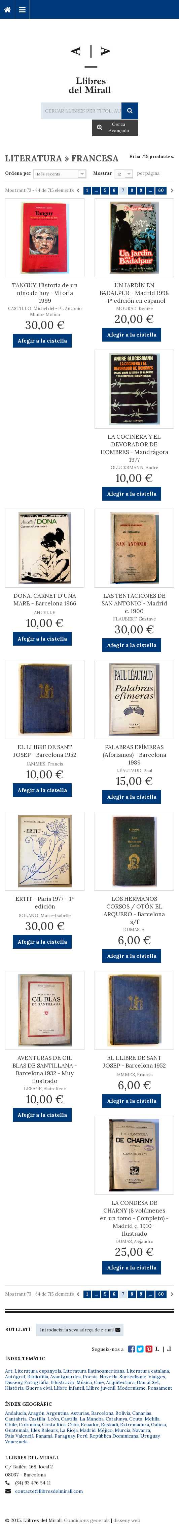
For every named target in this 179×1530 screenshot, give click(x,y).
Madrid (88, 1430)
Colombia (29, 1425)
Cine (99, 1382)
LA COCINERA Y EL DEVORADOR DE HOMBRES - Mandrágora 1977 (134, 448)
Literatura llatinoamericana (93, 1371)
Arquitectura (120, 1382)
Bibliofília (37, 1377)
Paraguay (65, 1436)
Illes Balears (44, 1430)
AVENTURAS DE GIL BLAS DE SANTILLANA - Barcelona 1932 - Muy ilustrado (44, 1069)
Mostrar (102, 173)
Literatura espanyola (37, 1371)
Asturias (80, 1413)
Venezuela (16, 1442)
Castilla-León (44, 1419)
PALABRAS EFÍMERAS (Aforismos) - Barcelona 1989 (134, 754)
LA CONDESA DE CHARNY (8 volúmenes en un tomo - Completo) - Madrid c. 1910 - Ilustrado (134, 1218)
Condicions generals (87, 1520)
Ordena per (18, 173)
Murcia (122, 1430)
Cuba (73, 1425)
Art (8, 1371)
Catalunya (116, 1419)
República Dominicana (114, 1436)
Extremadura (134, 1425)
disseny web (126, 1520)
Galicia (158, 1425)
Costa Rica (54, 1425)
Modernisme (131, 1388)
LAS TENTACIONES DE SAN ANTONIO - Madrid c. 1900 (134, 603)
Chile (11, 1425)
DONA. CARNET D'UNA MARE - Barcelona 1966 (44, 599)
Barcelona (102, 1413)
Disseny (13, 1382)
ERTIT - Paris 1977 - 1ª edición (44, 902)
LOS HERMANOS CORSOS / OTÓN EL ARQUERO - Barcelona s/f (134, 910)
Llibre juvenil (100, 1388)
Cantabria (16, 1419)
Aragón (36, 1413)
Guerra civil (39, 1388)
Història (14, 1388)
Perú (82, 1436)
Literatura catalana (148, 1371)
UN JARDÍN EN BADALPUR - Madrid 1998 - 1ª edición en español (134, 293)
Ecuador (90, 1425)
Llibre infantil (69, 1388)
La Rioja (69, 1430)
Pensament (160, 1388)
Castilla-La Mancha (82, 1419)
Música (84, 1382)
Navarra (141, 1430)
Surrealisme (132, 1377)
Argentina (57, 1413)
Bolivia (122, 1413)
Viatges (156, 1377)
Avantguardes (65, 1377)
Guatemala (17, 1430)
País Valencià (19, 1436)
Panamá (44, 1436)
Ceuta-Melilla (144, 1419)
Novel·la (108, 1377)
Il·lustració (62, 1382)
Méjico (105, 1430)
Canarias (141, 1413)
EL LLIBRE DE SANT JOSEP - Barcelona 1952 (44, 750)
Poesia (90, 1377)
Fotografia (36, 1382)
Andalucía (15, 1413)
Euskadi (109, 1425)
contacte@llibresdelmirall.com (49, 1491)
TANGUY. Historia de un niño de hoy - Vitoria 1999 (45, 293)
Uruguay (149, 1436)
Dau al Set (148, 1382)
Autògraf (15, 1377)
